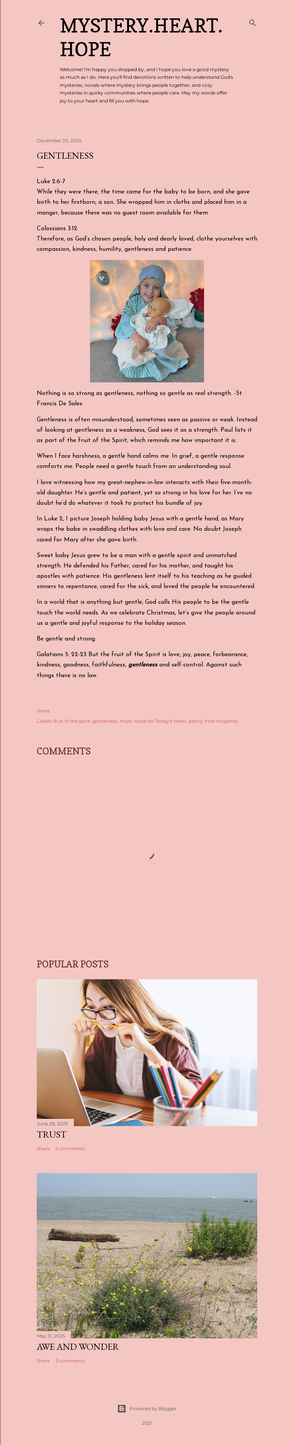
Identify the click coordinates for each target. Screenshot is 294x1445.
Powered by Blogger (147, 1408)
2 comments (70, 1148)
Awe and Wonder (78, 1346)
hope (126, 721)
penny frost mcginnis (213, 721)
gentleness (105, 721)
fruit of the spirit (72, 721)
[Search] (252, 21)
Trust (52, 1134)
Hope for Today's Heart (160, 721)
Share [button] (43, 711)
